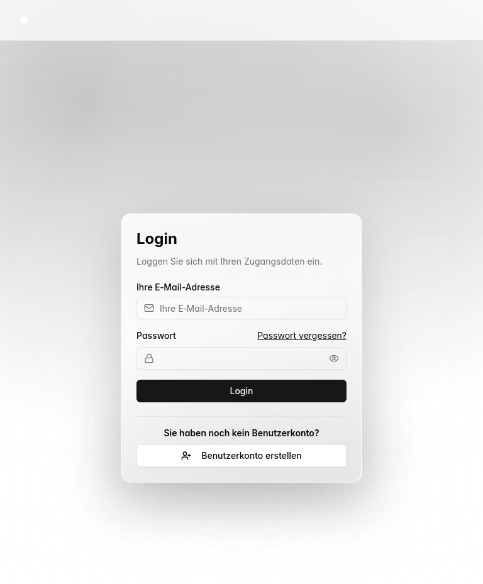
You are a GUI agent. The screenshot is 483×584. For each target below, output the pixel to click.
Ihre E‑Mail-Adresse (178, 287)
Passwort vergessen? (302, 335)
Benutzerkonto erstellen (241, 455)
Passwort (156, 335)
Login (241, 390)
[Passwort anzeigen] (334, 358)
